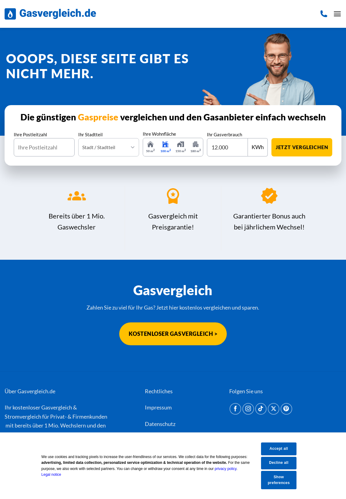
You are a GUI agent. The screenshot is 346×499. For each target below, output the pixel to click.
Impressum (158, 407)
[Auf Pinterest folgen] (286, 409)
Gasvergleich (56, 407)
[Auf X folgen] (273, 409)
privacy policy (230, 469)
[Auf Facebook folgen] (235, 409)
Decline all (282, 462)
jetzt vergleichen (302, 147)
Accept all (283, 448)
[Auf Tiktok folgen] (261, 409)
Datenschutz (160, 423)
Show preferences (283, 480)
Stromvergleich (23, 416)
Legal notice (55, 474)
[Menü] (337, 14)
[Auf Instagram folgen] (248, 409)
